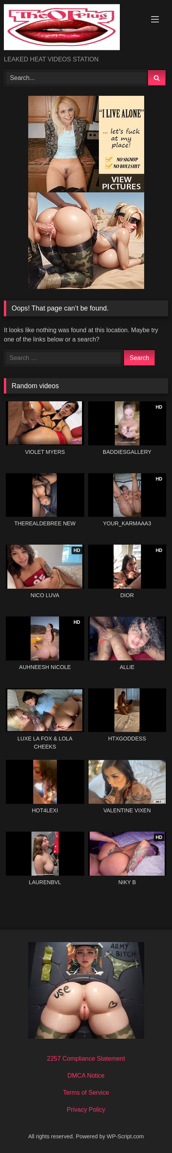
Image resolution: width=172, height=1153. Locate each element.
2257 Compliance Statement (86, 1058)
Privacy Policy (86, 1109)
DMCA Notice (85, 1075)
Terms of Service (86, 1092)
